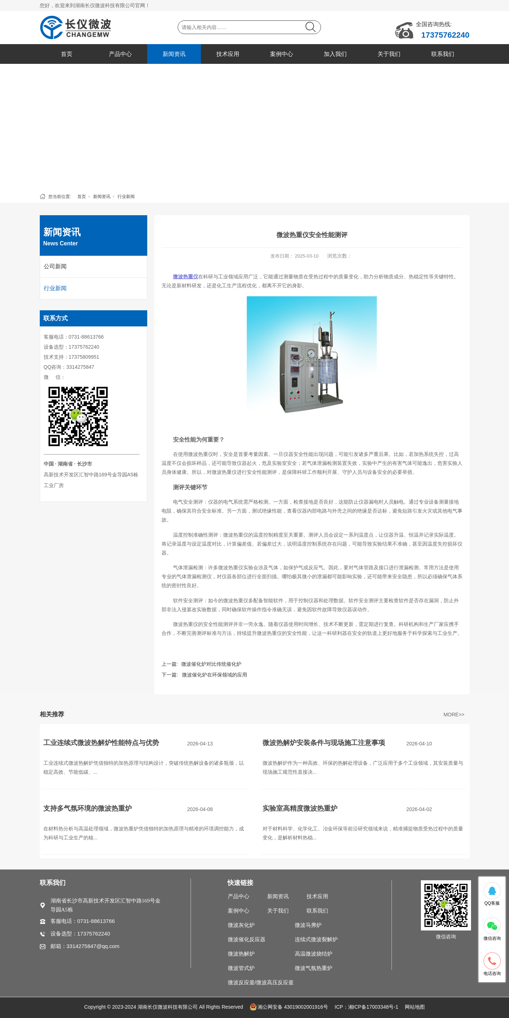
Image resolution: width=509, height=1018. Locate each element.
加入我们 (335, 54)
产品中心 (120, 54)
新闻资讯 (174, 54)
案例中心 (281, 54)
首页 (66, 54)
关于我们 (389, 54)
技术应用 (227, 54)
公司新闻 (55, 266)
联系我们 (442, 54)
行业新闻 (126, 196)
